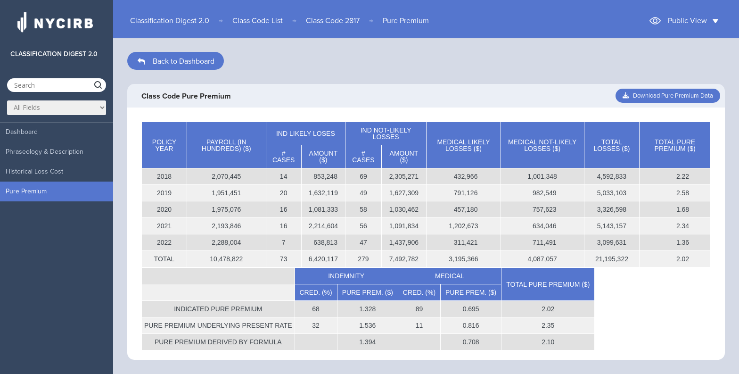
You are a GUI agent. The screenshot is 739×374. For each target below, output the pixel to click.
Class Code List (257, 21)
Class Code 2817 (333, 21)
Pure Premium (26, 191)
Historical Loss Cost (34, 171)
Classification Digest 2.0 (169, 21)
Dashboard (22, 132)
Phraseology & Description (44, 152)
